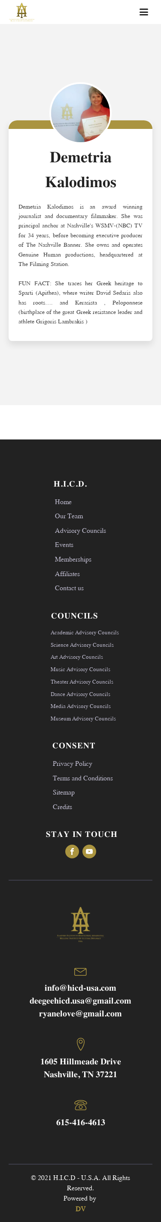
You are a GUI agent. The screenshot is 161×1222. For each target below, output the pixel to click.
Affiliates (67, 573)
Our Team (69, 515)
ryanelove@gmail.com (80, 1014)
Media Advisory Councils (81, 705)
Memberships (73, 559)
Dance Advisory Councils (80, 693)
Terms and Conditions (83, 778)
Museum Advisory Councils (83, 718)
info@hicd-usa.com (80, 988)
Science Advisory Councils (82, 644)
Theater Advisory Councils (82, 681)
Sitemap (64, 792)
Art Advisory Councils (77, 656)
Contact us (69, 587)
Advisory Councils (80, 530)
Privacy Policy (72, 763)
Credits (62, 806)
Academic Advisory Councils (85, 632)
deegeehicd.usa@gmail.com (80, 1001)
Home (63, 501)
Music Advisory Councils (80, 669)
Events (64, 544)
